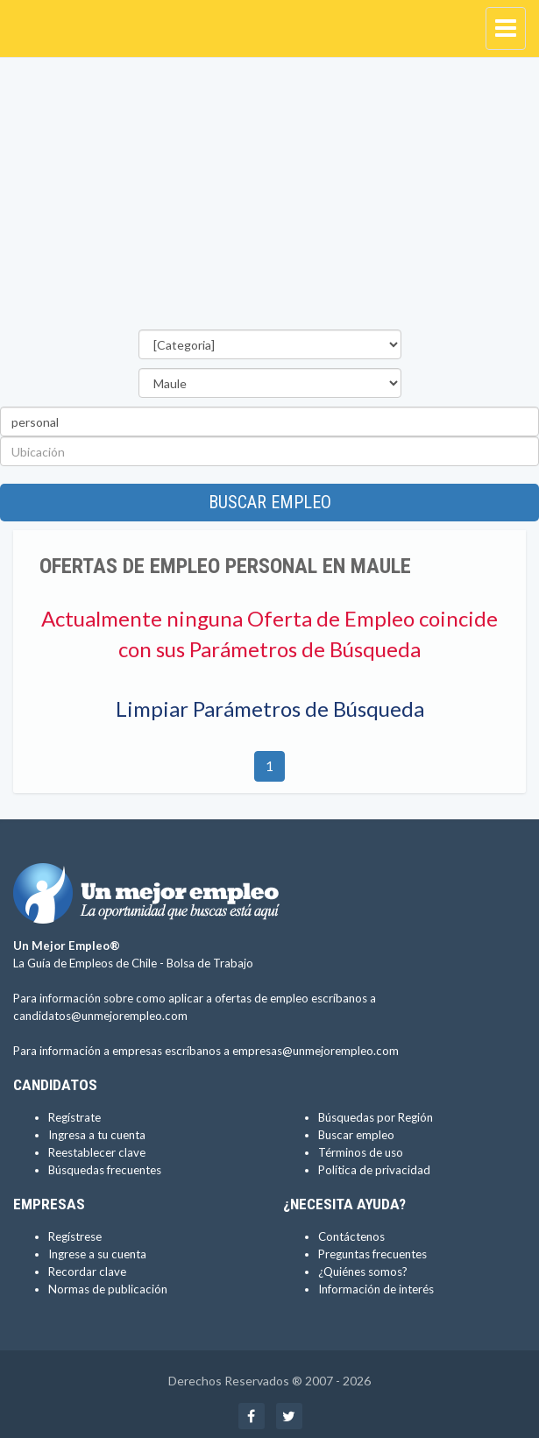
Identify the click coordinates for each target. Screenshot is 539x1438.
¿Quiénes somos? (363, 1271)
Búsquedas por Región (375, 1117)
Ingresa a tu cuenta (96, 1135)
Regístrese (75, 1236)
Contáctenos (351, 1236)
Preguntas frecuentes (372, 1254)
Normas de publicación (107, 1289)
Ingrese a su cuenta (97, 1254)
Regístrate (74, 1117)
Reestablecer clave (96, 1152)
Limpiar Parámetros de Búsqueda (270, 708)
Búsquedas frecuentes (104, 1170)
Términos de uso (360, 1152)
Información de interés (376, 1289)
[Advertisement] (269, 198)
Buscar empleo (270, 502)
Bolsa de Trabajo (210, 963)
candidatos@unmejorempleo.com (100, 1016)
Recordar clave (87, 1271)
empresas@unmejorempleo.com (315, 1051)
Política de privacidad (374, 1170)
